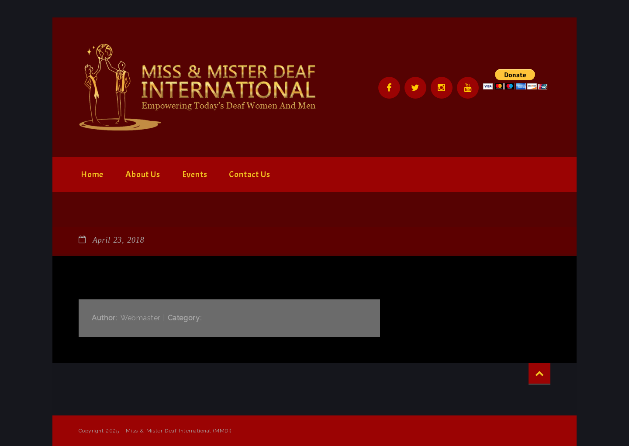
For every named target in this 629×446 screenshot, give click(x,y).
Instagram (442, 88)
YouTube (468, 88)
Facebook (389, 88)
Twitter (415, 88)
